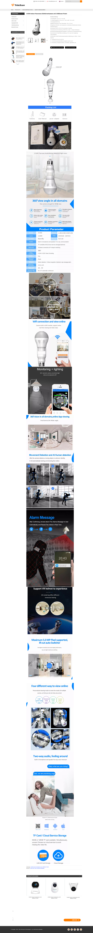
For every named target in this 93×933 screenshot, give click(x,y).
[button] (18, 35)
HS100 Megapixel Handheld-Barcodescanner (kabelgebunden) (20, 43)
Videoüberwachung (27, 9)
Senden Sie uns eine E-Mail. (57, 47)
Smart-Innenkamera (40, 9)
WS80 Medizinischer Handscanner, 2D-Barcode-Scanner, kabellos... (20, 56)
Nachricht (64, 5)
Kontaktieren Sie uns (78, 5)
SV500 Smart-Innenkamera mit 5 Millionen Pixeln (54, 898)
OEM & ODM (14, 20)
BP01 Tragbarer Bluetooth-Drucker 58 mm (20, 38)
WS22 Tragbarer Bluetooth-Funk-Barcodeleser (20, 61)
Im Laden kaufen (37, 5)
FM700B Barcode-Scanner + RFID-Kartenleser (20, 48)
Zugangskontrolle (15, 22)
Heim (12, 9)
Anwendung (51, 5)
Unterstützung (58, 5)
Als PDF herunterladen (71, 47)
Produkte (45, 5)
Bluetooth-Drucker (15, 27)
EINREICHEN (74, 920)
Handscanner (14, 16)
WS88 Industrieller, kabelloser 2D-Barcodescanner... (20, 52)
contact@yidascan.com (52, 1)
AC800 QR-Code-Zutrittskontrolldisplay (37, 868)
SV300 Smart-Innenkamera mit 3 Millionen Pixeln (73, 898)
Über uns (70, 5)
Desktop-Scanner (15, 18)
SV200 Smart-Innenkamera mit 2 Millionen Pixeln (35, 898)
